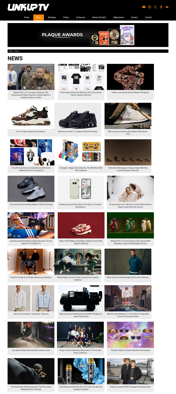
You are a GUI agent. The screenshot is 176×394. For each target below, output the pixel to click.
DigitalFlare (36, 378)
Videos (64, 17)
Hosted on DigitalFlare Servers (17, 380)
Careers (138, 17)
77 (31, 330)
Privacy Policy (35, 365)
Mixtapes (49, 17)
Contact (152, 17)
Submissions (121, 17)
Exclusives (80, 17)
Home (22, 17)
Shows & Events (100, 17)
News (35, 17)
